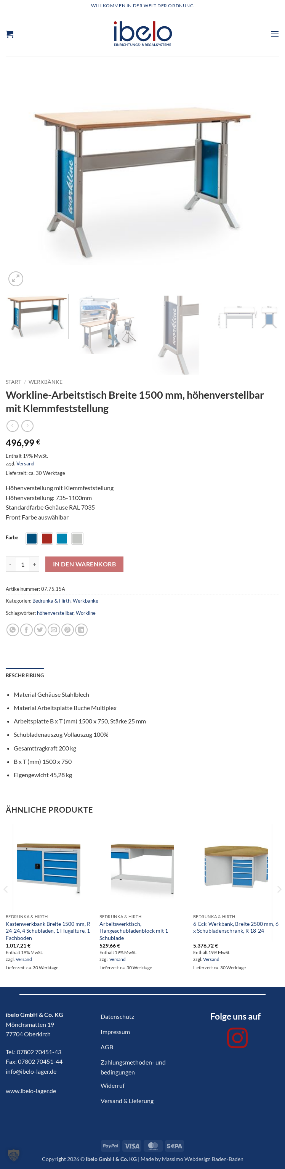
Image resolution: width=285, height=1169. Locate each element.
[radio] (31, 538)
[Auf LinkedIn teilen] (81, 630)
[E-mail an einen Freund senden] (54, 630)
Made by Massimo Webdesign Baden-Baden (192, 1159)
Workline (86, 613)
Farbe (12, 537)
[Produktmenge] (22, 564)
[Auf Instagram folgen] (237, 1039)
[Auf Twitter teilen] (40, 630)
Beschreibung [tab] (25, 675)
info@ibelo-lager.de (31, 1071)
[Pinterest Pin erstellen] (67, 630)
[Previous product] (27, 426)
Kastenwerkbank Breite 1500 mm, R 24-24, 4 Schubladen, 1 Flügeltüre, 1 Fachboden (48, 930)
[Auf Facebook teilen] (26, 630)
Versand (25, 463)
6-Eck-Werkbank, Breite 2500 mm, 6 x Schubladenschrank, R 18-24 (236, 927)
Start (13, 382)
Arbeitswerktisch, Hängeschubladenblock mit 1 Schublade (133, 930)
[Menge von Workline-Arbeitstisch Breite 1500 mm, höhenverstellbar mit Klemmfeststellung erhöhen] (34, 564)
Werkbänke (45, 382)
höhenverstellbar (55, 613)
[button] (9, 34)
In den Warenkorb (84, 564)
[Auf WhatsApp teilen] (12, 630)
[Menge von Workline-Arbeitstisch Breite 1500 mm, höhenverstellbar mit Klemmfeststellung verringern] (10, 564)
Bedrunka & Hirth (51, 601)
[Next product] (12, 426)
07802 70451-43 (39, 1051)
